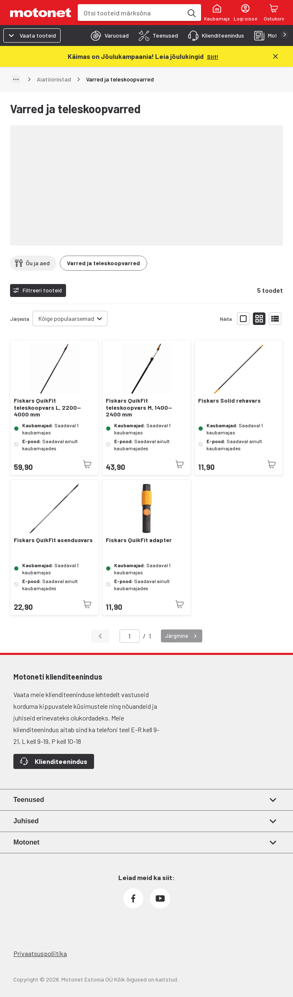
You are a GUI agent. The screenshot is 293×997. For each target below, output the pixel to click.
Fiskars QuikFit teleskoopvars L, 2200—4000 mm (47, 407)
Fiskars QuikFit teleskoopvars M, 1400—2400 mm (139, 407)
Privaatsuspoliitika (40, 953)
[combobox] (130, 12)
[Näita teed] (16, 79)
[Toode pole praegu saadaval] (87, 464)
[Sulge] (275, 56)
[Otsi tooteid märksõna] (191, 12)
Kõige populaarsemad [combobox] (66, 318)
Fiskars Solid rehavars (229, 400)
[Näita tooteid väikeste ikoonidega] (259, 318)
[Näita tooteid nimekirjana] (275, 318)
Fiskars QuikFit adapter (139, 540)
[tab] (107, 35)
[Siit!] (213, 56)
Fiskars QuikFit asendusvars (53, 540)
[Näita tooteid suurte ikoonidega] (243, 318)
